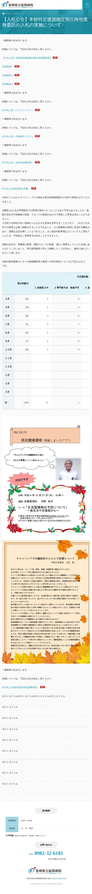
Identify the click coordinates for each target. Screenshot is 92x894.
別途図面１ (7, 66)
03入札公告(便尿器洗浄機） (16, 188)
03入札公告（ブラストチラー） (18, 110)
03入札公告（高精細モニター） (18, 136)
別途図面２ (7, 75)
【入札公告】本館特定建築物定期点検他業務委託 (27, 58)
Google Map (60, 879)
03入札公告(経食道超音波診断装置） (20, 687)
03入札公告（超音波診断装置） (18, 162)
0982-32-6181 (46, 853)
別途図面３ (7, 84)
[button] (87, 5)
